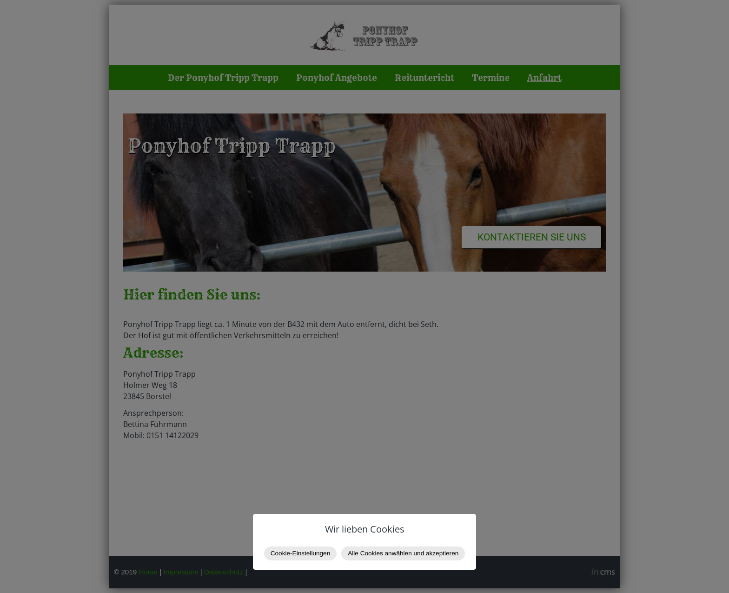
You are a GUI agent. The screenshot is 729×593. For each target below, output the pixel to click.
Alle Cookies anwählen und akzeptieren (403, 553)
